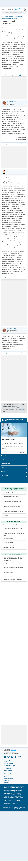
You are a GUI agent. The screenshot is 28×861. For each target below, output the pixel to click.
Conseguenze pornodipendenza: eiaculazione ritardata (11, 546)
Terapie (14, 472)
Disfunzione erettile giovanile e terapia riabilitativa (12, 502)
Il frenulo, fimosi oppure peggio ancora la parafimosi (13, 568)
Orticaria (4, 633)
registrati (21, 409)
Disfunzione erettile (8, 439)
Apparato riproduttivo (9, 538)
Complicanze (14, 479)
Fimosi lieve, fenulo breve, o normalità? (13, 579)
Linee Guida (6, 764)
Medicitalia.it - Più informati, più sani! (14, 9)
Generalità (14, 456)
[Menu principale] (3, 9)
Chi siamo (6, 747)
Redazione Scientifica (8, 749)
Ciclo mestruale (6, 670)
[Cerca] (25, 12)
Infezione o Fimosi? (8, 572)
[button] (5, 75)
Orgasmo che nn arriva (9, 542)
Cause (14, 460)
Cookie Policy (7, 753)
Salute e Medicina (8, 743)
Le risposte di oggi (8, 741)
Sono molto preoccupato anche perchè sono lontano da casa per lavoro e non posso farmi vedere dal (14, 559)
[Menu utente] (25, 9)
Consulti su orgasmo (14, 522)
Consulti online (7, 739)
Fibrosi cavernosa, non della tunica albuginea (12, 507)
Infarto (4, 651)
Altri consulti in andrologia (14, 554)
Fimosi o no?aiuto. (8, 576)
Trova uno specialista (8, 734)
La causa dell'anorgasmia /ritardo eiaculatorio (11, 497)
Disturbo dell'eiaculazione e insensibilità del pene (14, 534)
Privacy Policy (7, 751)
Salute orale (5, 688)
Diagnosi (14, 468)
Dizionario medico (8, 744)
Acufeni (4, 615)
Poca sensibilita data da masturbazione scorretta (13, 529)
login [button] (13, 409)
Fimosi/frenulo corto (8, 563)
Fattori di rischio (14, 464)
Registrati (10, 731)
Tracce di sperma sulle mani (10, 524)
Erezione (6, 515)
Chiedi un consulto (8, 732)
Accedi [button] (5, 731)
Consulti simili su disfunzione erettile (14, 489)
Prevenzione (14, 475)
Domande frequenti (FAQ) (9, 736)
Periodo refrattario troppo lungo (11, 492)
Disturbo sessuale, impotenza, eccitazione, (13, 511)
